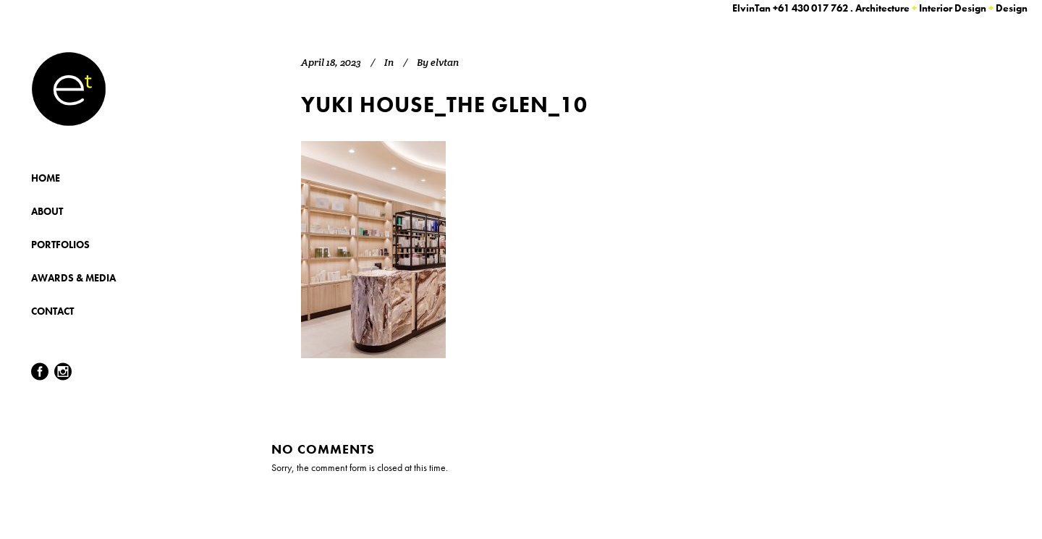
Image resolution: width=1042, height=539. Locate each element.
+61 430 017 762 (810, 7)
